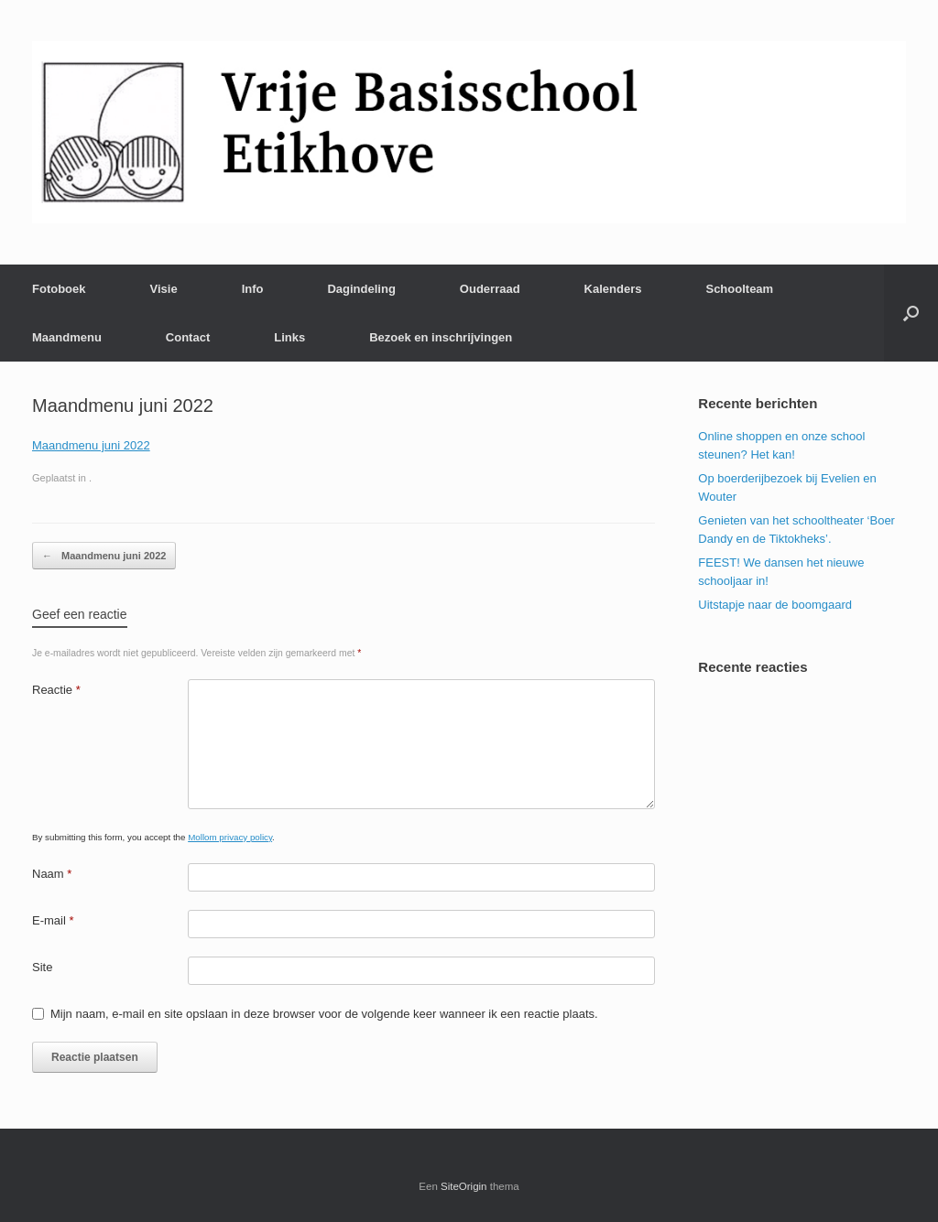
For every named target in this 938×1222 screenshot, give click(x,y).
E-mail (53, 920)
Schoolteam (739, 289)
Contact (188, 337)
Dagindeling (361, 289)
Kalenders (613, 289)
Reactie (56, 690)
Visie (164, 289)
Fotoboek (59, 289)
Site (42, 967)
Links (289, 337)
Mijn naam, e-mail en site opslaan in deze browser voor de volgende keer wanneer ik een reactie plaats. (324, 1014)
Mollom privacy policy (230, 837)
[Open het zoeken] (911, 313)
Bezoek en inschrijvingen (440, 337)
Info (253, 289)
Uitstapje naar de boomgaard (775, 604)
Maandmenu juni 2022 (91, 445)
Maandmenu (67, 337)
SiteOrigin (464, 1186)
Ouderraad (490, 289)
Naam (51, 874)
